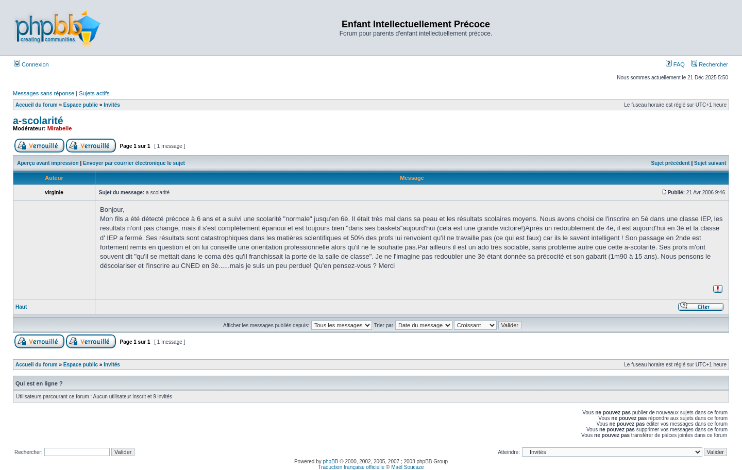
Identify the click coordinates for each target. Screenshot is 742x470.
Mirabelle (59, 128)
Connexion (31, 64)
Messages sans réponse (43, 93)
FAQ (675, 64)
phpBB (331, 461)
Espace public (80, 105)
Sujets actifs (94, 93)
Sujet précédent (670, 163)
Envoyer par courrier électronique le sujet (134, 163)
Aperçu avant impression (47, 163)
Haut (21, 307)
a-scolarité (38, 120)
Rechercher (709, 64)
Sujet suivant (710, 163)
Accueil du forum (36, 105)
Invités (112, 105)
